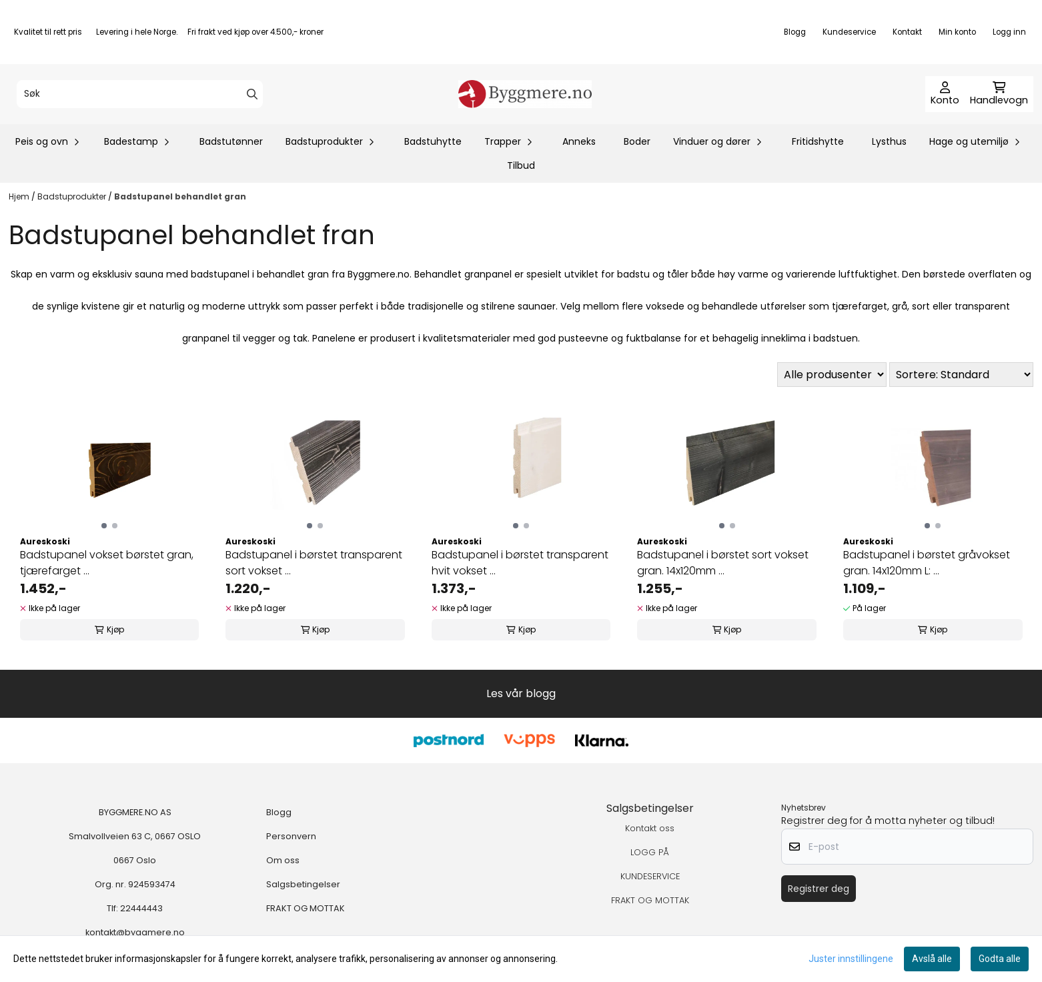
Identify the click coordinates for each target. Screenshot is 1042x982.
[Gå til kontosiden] (945, 94)
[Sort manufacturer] (832, 374)
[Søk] (140, 94)
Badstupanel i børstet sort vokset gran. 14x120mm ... (723, 562)
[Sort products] (961, 374)
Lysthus (889, 141)
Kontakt (907, 32)
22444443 (141, 908)
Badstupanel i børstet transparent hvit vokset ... (520, 562)
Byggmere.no (379, 274)
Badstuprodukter (72, 196)
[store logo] (525, 94)
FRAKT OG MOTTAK (305, 908)
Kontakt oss (649, 828)
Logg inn (1009, 32)
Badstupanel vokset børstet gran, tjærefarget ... (106, 562)
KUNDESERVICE (650, 876)
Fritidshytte (818, 141)
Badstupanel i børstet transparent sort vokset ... (313, 562)
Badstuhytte (433, 141)
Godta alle (1000, 958)
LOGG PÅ (649, 852)
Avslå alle (932, 958)
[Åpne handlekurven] (999, 94)
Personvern (291, 836)
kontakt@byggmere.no (135, 932)
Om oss (283, 860)
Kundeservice (849, 32)
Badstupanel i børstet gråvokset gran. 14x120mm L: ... (926, 562)
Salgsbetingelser (303, 884)
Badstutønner (231, 141)
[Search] (252, 94)
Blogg (795, 32)
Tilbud (521, 165)
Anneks (579, 141)
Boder (637, 141)
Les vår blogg (521, 693)
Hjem (20, 196)
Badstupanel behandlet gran (180, 196)
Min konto (957, 32)
